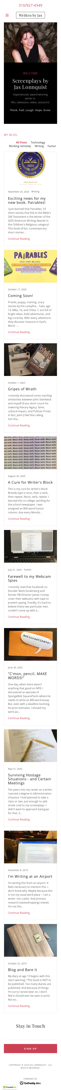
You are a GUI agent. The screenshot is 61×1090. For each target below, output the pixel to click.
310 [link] (22, 5)
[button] (8, 15)
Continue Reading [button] (19, 239)
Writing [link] (39, 146)
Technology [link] (38, 142)
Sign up (30, 1048)
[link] (30, 15)
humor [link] (52, 146)
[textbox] (30, 1035)
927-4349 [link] (34, 5)
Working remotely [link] (20, 146)
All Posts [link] (21, 142)
